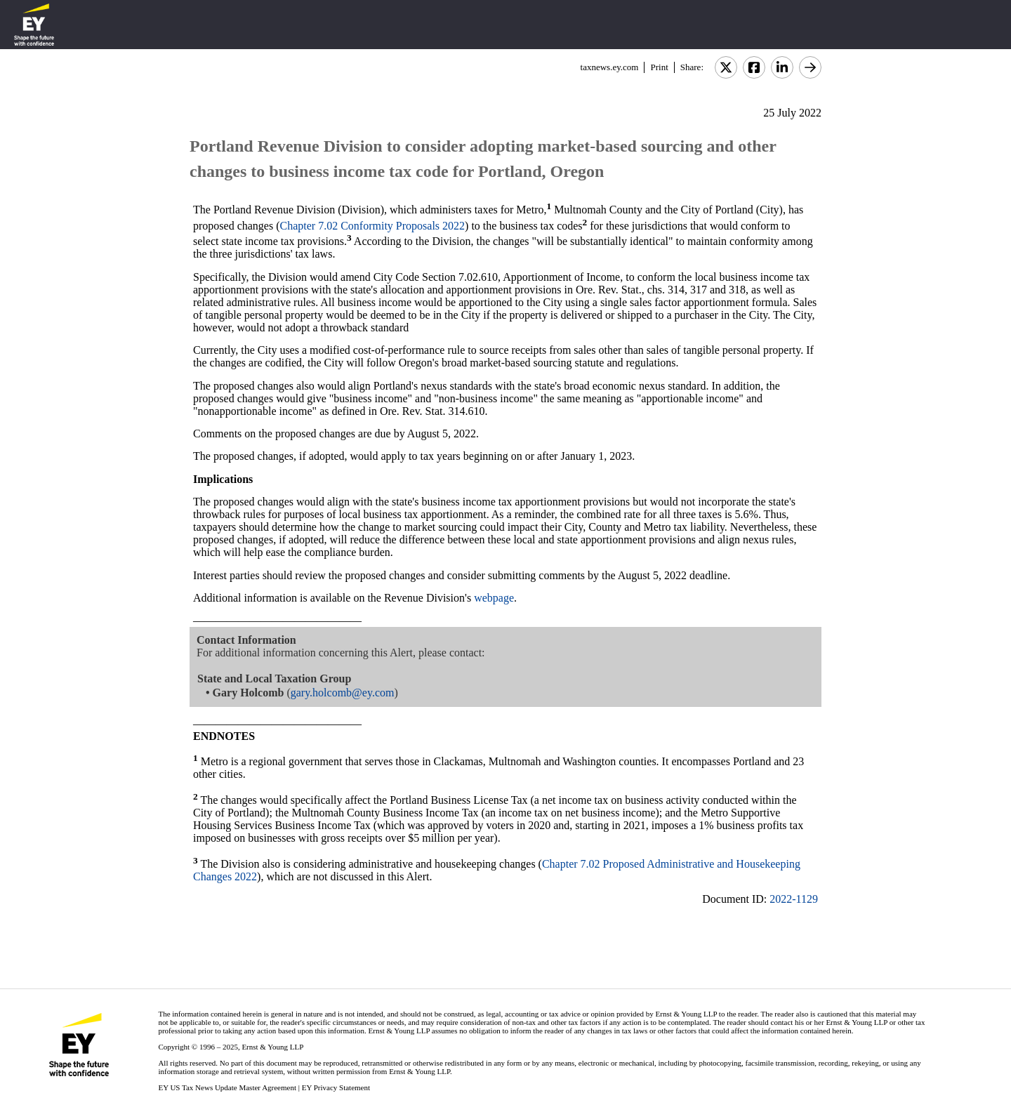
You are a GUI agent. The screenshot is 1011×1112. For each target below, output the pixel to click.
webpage (494, 598)
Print (659, 67)
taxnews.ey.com (610, 67)
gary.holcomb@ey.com (343, 693)
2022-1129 (793, 899)
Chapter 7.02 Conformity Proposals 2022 (372, 226)
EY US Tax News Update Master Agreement (227, 1087)
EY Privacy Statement (336, 1087)
